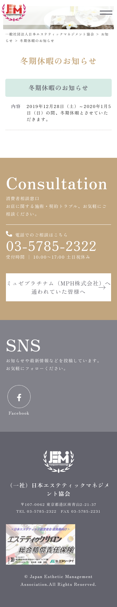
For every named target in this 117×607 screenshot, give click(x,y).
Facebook (19, 400)
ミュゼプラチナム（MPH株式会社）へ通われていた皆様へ (58, 287)
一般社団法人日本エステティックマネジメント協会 (49, 33)
